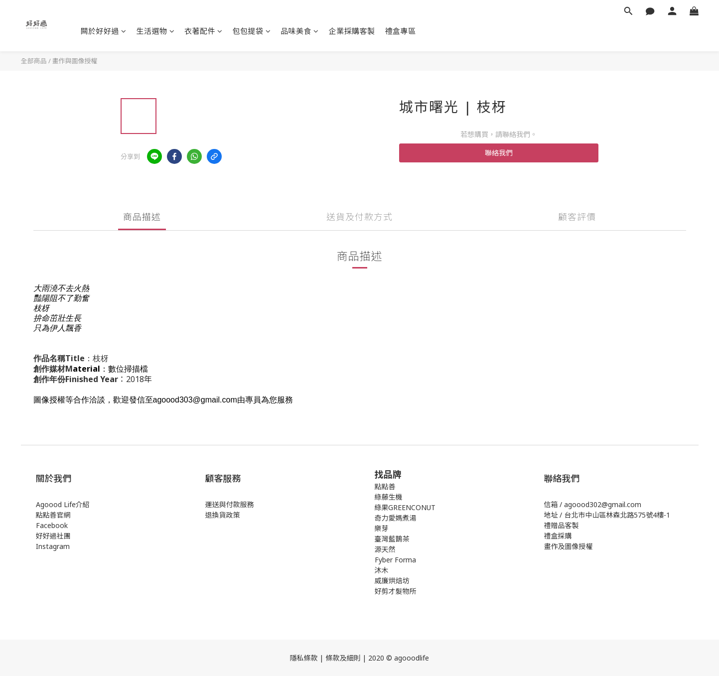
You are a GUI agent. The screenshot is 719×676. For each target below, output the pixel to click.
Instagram (53, 546)
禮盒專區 (400, 31)
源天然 (385, 549)
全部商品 (34, 60)
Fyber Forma (395, 559)
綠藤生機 (389, 497)
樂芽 (382, 528)
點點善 (385, 486)
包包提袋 (252, 31)
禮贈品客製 (561, 525)
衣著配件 (203, 31)
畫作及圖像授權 (568, 546)
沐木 (382, 570)
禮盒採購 (558, 536)
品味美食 (300, 31)
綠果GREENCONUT (405, 507)
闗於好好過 (104, 31)
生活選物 (156, 31)
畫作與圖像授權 (75, 60)
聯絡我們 (499, 152)
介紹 (83, 504)
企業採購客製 (352, 31)
